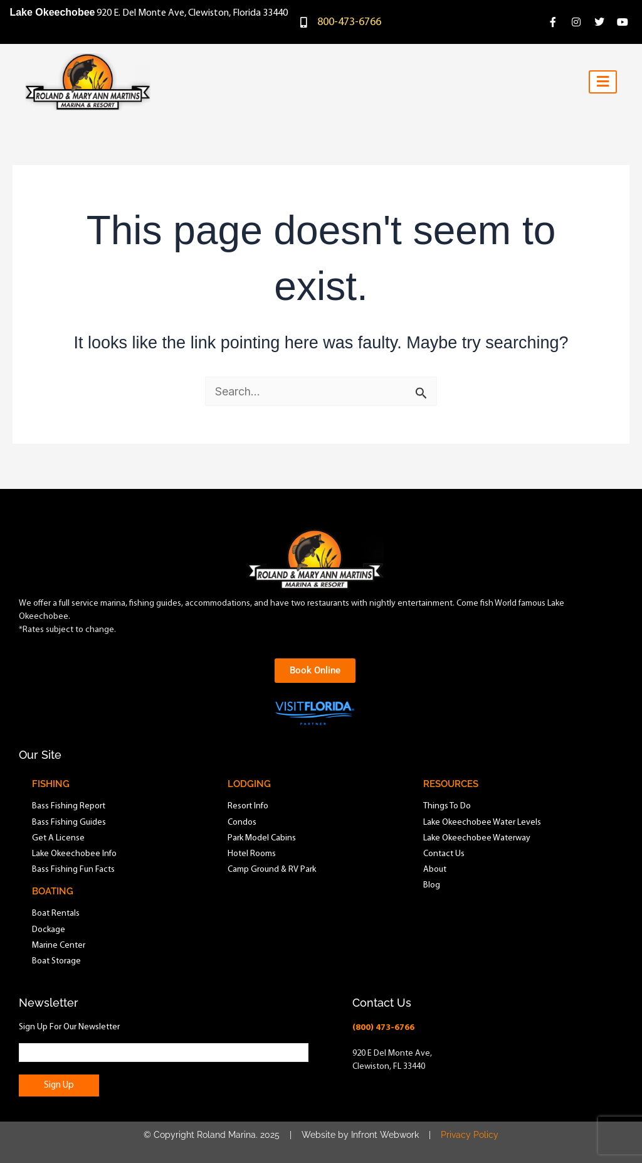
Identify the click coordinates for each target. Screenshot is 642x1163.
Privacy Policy (469, 1135)
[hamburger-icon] (603, 82)
